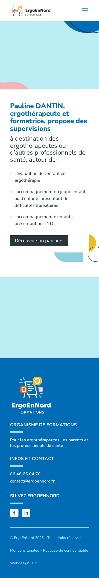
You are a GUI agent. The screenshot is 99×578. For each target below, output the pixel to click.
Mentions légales (24, 550)
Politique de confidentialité (65, 550)
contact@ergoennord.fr (32, 481)
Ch (34, 563)
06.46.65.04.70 (25, 474)
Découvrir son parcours (39, 240)
